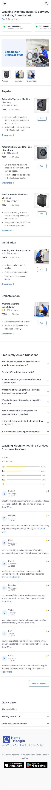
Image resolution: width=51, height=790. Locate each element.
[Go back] (4, 3)
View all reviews (39, 683)
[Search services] (46, 3)
